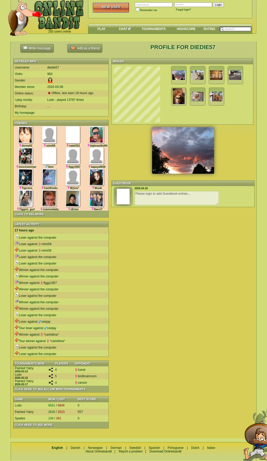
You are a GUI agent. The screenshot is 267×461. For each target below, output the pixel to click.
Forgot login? (183, 9)
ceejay (44, 321)
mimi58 (44, 244)
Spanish (154, 448)
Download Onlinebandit (166, 451)
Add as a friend (84, 48)
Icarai (80, 370)
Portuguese (175, 448)
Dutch (195, 448)
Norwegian (95, 448)
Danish (75, 448)
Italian (211, 448)
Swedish (135, 448)
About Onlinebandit (98, 451)
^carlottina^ (49, 334)
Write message (37, 48)
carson (81, 382)
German (116, 448)
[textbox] (235, 29)
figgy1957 (48, 283)
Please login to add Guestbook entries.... (177, 198)
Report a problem (131, 451)
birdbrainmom (86, 376)
